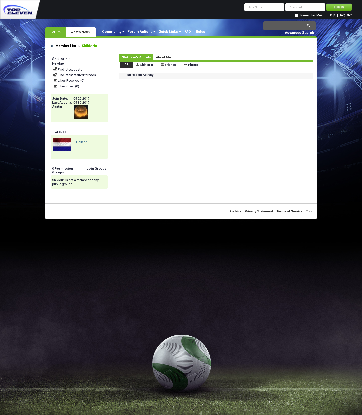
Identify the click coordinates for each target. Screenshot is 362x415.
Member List (65, 46)
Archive (235, 211)
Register (346, 15)
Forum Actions (140, 32)
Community (111, 32)
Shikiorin (146, 65)
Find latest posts (67, 69)
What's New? (81, 32)
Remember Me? (311, 15)
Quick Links (168, 32)
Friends (170, 65)
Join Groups (96, 168)
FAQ (187, 32)
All (126, 64)
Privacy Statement (259, 211)
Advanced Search (299, 33)
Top (309, 211)
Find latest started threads (74, 75)
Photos (193, 65)
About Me (163, 57)
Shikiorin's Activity (136, 57)
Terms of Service (290, 211)
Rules (200, 32)
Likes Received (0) (68, 80)
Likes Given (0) (66, 86)
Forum (55, 32)
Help (332, 15)
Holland (81, 142)
